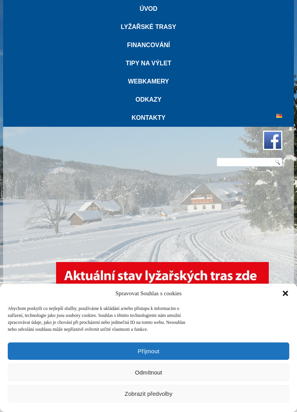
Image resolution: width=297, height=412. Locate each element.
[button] (285, 293)
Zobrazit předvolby (148, 393)
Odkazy (148, 99)
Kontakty (148, 117)
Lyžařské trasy (148, 27)
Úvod (148, 8)
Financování (148, 45)
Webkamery (148, 81)
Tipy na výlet (148, 63)
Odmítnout (148, 372)
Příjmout (148, 351)
